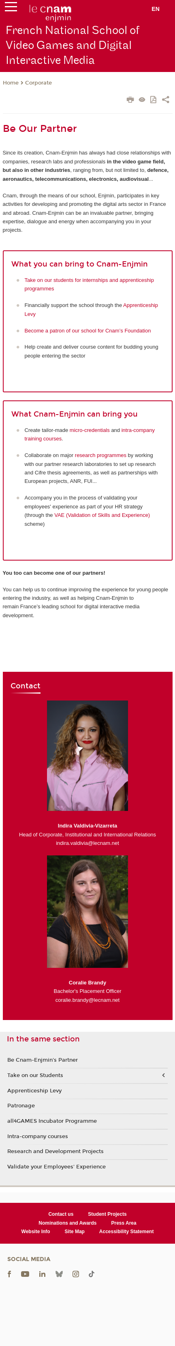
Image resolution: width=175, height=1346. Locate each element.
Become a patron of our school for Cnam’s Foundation (88, 331)
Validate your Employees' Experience (56, 1167)
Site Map (75, 1231)
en (156, 9)
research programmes (100, 455)
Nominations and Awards (67, 1223)
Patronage (21, 1106)
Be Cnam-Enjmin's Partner (42, 1060)
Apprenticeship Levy (34, 1091)
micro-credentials (90, 430)
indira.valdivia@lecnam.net (87, 843)
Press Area (123, 1223)
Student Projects (107, 1214)
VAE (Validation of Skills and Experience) (102, 515)
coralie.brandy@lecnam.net (87, 1000)
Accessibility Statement (126, 1231)
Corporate (38, 83)
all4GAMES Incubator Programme (52, 1121)
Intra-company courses (37, 1136)
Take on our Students (35, 1075)
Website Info (35, 1231)
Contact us (60, 1214)
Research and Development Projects (55, 1151)
